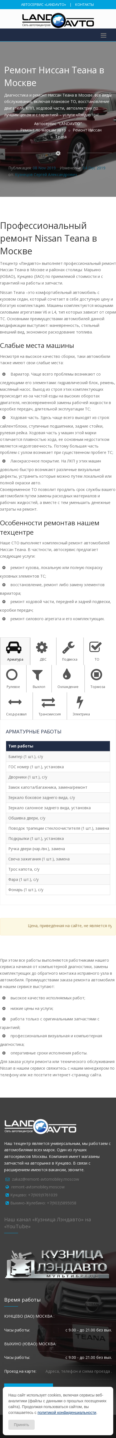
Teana (61, 136)
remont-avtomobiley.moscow (38, 1186)
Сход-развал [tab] (16, 706)
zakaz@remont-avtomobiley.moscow (45, 1179)
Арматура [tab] (14, 651)
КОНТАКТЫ (84, 4)
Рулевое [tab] (13, 678)
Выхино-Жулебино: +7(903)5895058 (43, 1203)
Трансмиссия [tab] (50, 706)
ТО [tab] (95, 651)
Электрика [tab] (81, 706)
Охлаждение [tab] (68, 678)
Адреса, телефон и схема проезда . (79, 1371)
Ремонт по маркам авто (43, 130)
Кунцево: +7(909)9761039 (33, 1195)
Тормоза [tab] (97, 678)
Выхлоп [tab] (38, 678)
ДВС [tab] (41, 651)
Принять (21, 1425)
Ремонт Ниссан (87, 130)
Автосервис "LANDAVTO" (58, 123)
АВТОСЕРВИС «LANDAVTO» (43, 4)
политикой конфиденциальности (66, 1412)
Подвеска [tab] (69, 651)
